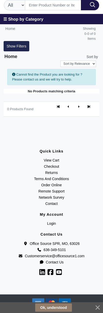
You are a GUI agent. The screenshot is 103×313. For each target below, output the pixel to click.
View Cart (51, 160)
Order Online (51, 185)
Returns (51, 173)
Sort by (92, 57)
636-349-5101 (51, 250)
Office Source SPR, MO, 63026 (51, 244)
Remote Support (52, 191)
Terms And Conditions (51, 179)
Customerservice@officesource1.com (51, 256)
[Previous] (68, 107)
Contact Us (51, 262)
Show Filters (16, 46)
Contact (51, 204)
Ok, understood (53, 308)
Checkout (51, 166)
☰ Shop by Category (23, 19)
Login (51, 223)
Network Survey (51, 197)
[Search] (53, 5)
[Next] (78, 107)
